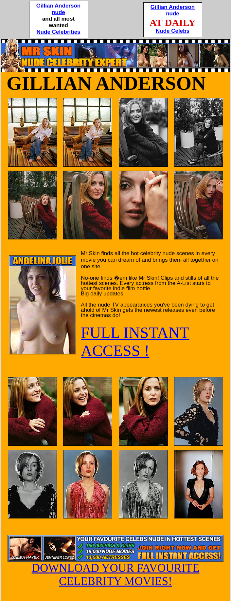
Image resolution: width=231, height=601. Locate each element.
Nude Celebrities (58, 32)
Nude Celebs (172, 31)
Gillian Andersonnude (58, 9)
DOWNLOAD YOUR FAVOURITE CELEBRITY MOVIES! (115, 570)
